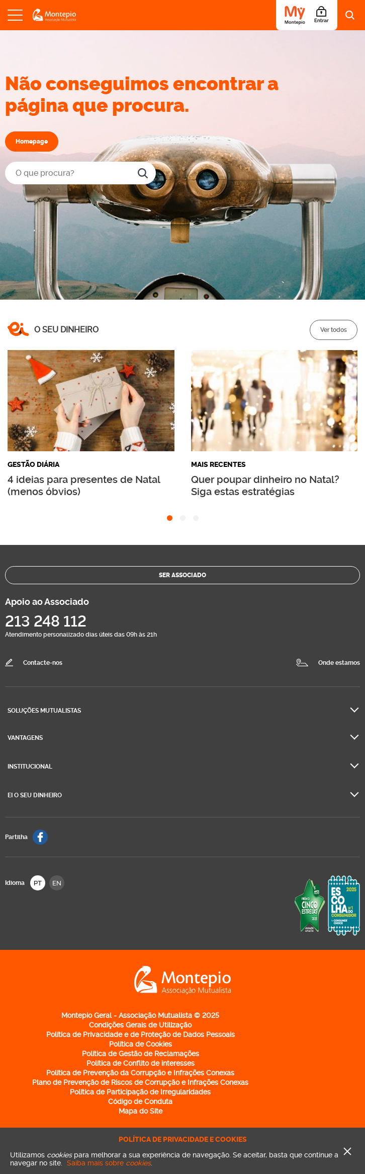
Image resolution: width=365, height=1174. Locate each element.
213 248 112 (45, 621)
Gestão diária (33, 464)
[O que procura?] (80, 173)
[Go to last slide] (15, 401)
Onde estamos (339, 662)
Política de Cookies (140, 1044)
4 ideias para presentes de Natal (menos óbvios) (84, 485)
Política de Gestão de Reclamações (140, 1054)
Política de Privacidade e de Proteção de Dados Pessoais (140, 1034)
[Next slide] (349, 401)
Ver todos (333, 329)
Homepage (32, 141)
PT (38, 883)
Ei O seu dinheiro (35, 795)
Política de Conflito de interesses (140, 1063)
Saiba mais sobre (109, 1163)
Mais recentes (218, 464)
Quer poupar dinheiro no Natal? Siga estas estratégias (265, 485)
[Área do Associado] (306, 15)
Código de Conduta (140, 1101)
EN (56, 883)
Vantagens (25, 737)
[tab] (169, 518)
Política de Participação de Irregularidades (140, 1092)
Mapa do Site (140, 1111)
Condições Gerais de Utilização (140, 1025)
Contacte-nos (42, 662)
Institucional (30, 766)
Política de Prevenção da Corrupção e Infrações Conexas (140, 1073)
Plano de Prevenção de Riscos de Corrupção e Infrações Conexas (140, 1082)
